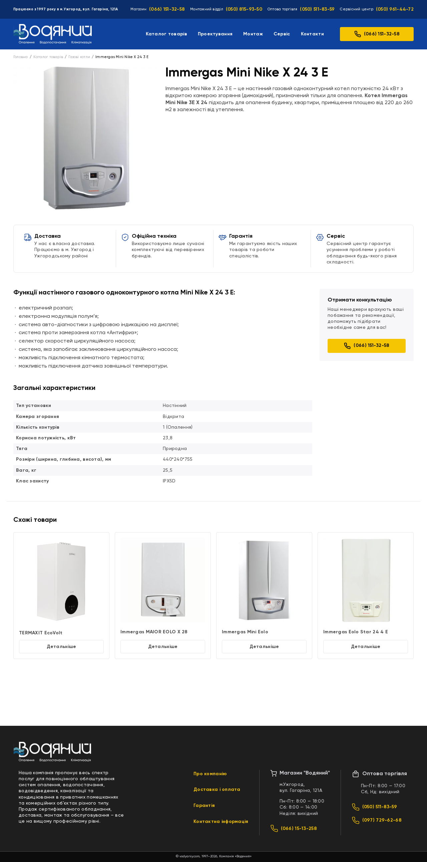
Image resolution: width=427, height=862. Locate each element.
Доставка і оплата (217, 789)
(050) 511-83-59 (317, 9)
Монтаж (253, 34)
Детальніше (61, 646)
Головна (20, 57)
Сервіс (282, 34)
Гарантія (204, 805)
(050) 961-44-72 (395, 9)
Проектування (215, 34)
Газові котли (79, 57)
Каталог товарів (166, 34)
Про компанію (210, 774)
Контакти (312, 34)
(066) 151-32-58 (167, 9)
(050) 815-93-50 (244, 9)
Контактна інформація (221, 821)
